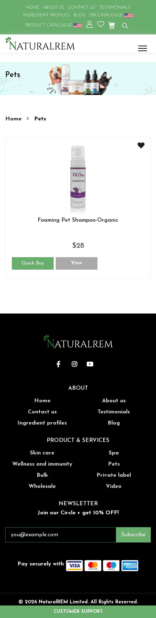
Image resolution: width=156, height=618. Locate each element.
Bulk (42, 475)
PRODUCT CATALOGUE (53, 25)
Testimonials (114, 412)
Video (114, 486)
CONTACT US (81, 8)
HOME (32, 8)
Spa (114, 453)
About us (114, 401)
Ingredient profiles (42, 423)
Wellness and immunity (42, 464)
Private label (113, 475)
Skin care (42, 453)
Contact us (42, 412)
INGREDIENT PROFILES (46, 15)
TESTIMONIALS (114, 8)
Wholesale (42, 486)
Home (14, 119)
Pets (114, 464)
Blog (114, 423)
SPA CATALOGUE (111, 15)
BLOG (79, 15)
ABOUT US (53, 8)
